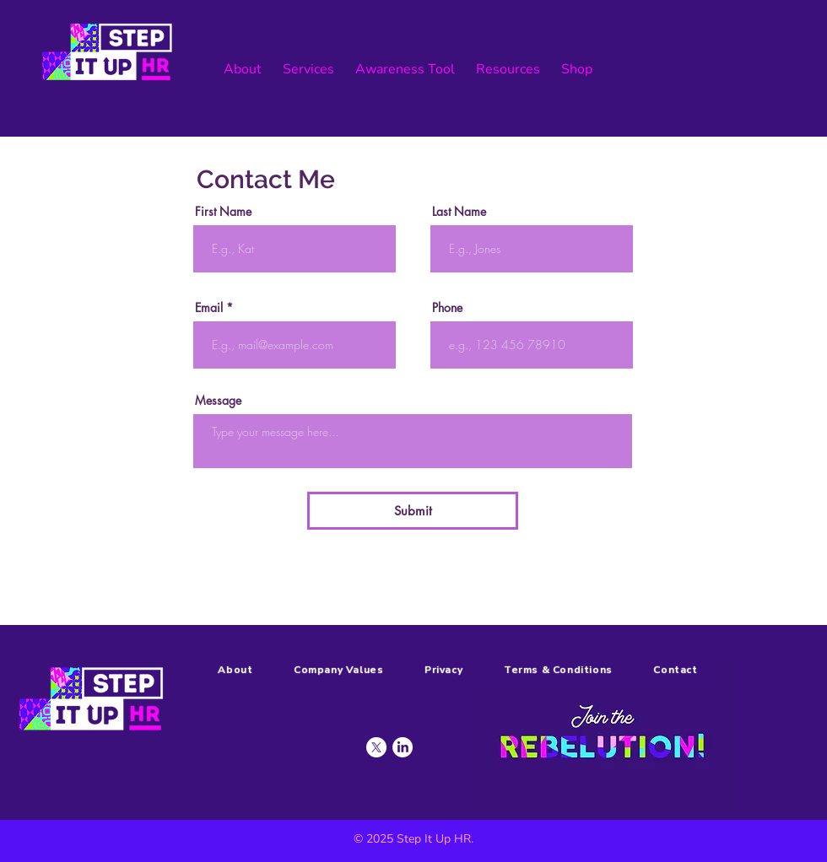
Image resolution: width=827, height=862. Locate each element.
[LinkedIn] (402, 747)
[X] (376, 747)
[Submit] (412, 511)
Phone (447, 308)
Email (209, 308)
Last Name (459, 212)
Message (218, 401)
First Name (223, 212)
